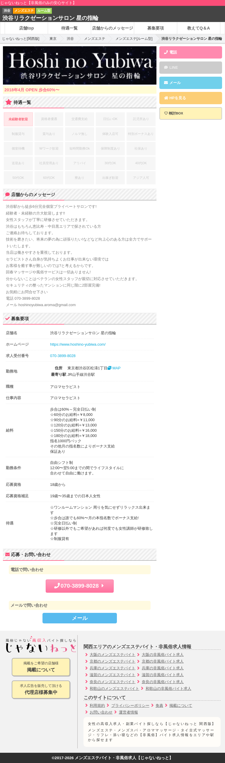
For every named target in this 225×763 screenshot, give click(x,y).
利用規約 (97, 705)
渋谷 (70, 39)
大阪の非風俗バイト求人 (163, 654)
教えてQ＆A (198, 28)
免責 (159, 705)
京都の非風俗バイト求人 (163, 661)
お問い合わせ (101, 712)
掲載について (180, 705)
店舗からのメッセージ (112, 28)
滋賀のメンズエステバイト (112, 675)
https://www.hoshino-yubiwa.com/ (77, 344)
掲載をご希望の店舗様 (40, 667)
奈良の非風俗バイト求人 (163, 682)
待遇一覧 (69, 28)
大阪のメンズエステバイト (112, 654)
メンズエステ (94, 39)
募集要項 (155, 28)
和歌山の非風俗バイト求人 (168, 688)
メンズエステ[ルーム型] (134, 39)
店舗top (26, 28)
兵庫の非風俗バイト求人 (163, 668)
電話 (170, 52)
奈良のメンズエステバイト (112, 682)
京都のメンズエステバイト (112, 661)
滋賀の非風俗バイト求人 (163, 675)
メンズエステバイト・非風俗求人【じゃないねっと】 (124, 758)
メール (80, 618)
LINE (171, 67)
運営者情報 (128, 712)
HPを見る (175, 98)
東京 (53, 39)
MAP (114, 368)
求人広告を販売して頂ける (40, 690)
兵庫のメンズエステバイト (112, 668)
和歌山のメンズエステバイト (114, 688)
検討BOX (176, 113)
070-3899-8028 (63, 356)
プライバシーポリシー (130, 705)
